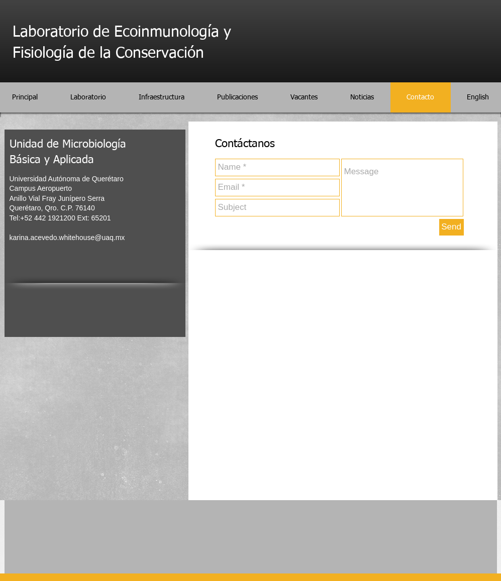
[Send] (451, 227)
